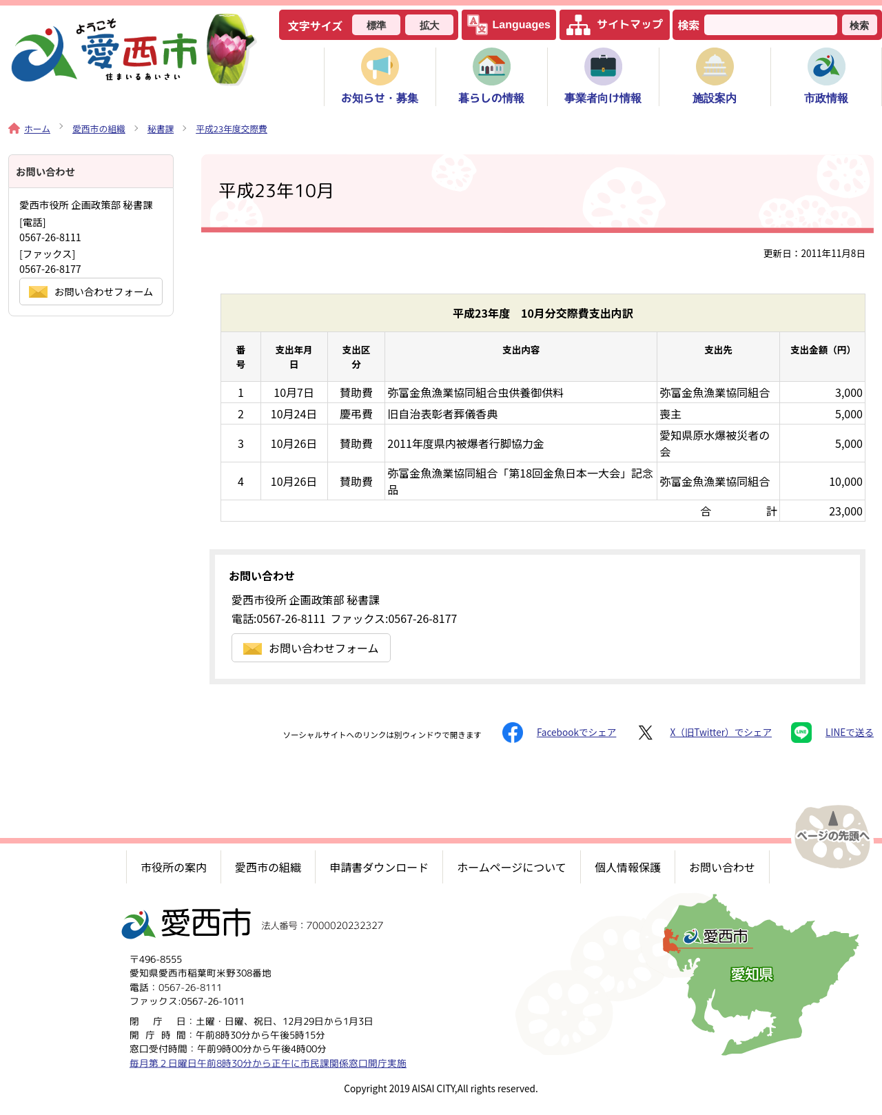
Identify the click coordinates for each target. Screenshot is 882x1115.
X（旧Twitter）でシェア (703, 732)
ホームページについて (511, 867)
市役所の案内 (174, 867)
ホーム (29, 128)
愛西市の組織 (98, 128)
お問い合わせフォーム (311, 648)
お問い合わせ (722, 867)
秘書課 (160, 128)
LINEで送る (832, 732)
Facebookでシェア (559, 732)
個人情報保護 (628, 867)
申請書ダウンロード (379, 867)
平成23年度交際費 (231, 128)
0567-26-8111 (190, 986)
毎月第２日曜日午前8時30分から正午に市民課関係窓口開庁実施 (268, 1062)
